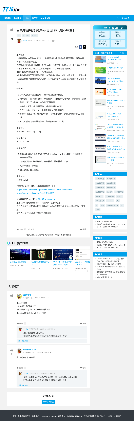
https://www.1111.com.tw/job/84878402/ (35, 193)
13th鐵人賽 (100, 183)
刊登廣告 (61, 416)
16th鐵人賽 (111, 179)
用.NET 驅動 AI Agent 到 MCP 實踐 (115, 159)
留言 (21, 229)
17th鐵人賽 (100, 188)
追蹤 (31, 229)
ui (23, 35)
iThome (54, 416)
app (18, 35)
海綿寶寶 (27, 295)
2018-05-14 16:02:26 (43, 352)
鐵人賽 (109, 192)
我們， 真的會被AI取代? (105, 221)
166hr (22, 41)
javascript (99, 196)
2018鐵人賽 (110, 196)
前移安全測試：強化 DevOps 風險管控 (114, 115)
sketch (34, 35)
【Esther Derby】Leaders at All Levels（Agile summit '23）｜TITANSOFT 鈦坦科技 (115, 58)
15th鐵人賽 (100, 179)
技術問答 (7, 18)
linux (102, 205)
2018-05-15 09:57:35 (47, 373)
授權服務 (70, 416)
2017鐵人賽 (100, 201)
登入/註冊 (125, 18)
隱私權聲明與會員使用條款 (94, 416)
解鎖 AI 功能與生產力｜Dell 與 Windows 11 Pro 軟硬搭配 (115, 148)
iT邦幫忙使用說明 (114, 416)
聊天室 (35, 18)
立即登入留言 (48, 402)
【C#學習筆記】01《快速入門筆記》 (109, 264)
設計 (28, 35)
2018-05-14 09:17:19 (36, 41)
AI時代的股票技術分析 (104, 277)
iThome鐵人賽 (113, 27)
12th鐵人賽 (111, 188)
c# (97, 205)
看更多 (123, 53)
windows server (112, 205)
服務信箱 (78, 416)
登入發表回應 (23, 341)
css (122, 205)
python (119, 196)
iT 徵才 (27, 18)
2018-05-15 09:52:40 (47, 329)
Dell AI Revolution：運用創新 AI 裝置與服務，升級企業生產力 (115, 137)
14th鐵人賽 (111, 183)
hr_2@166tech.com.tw (45, 199)
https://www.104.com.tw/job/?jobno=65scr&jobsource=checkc (44, 189)
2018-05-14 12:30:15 (42, 298)
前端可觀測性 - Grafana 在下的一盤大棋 (115, 91)
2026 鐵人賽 (45, 18)
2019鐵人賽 (119, 192)
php (117, 201)
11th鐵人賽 (100, 192)
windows (110, 201)
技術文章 (17, 18)
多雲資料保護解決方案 (115, 68)
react (98, 209)
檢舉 (83, 229)
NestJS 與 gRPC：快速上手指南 (116, 102)
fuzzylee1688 (29, 349)
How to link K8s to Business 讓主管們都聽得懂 (116, 80)
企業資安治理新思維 (18, 262)
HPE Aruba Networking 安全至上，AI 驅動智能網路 (116, 126)
